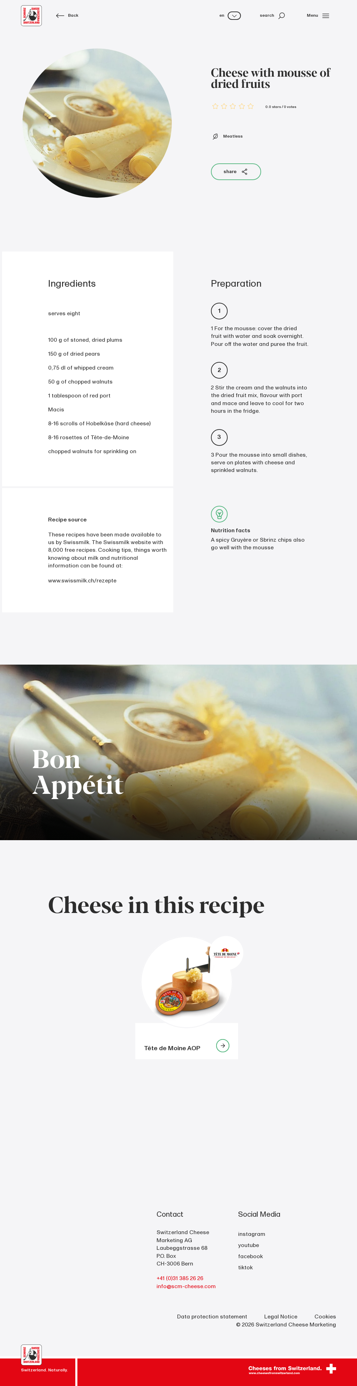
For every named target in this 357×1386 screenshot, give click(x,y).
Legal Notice (280, 1317)
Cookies (325, 1317)
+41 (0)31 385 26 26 (180, 1278)
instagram (251, 1234)
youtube (248, 1245)
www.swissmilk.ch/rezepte (82, 580)
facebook (250, 1256)
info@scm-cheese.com (186, 1286)
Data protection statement (212, 1317)
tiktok (245, 1267)
